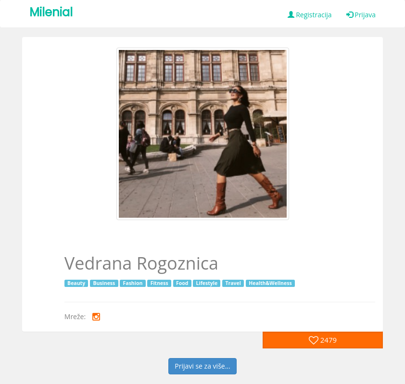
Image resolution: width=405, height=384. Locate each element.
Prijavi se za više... (202, 366)
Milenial (51, 12)
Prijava (361, 14)
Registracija (310, 14)
